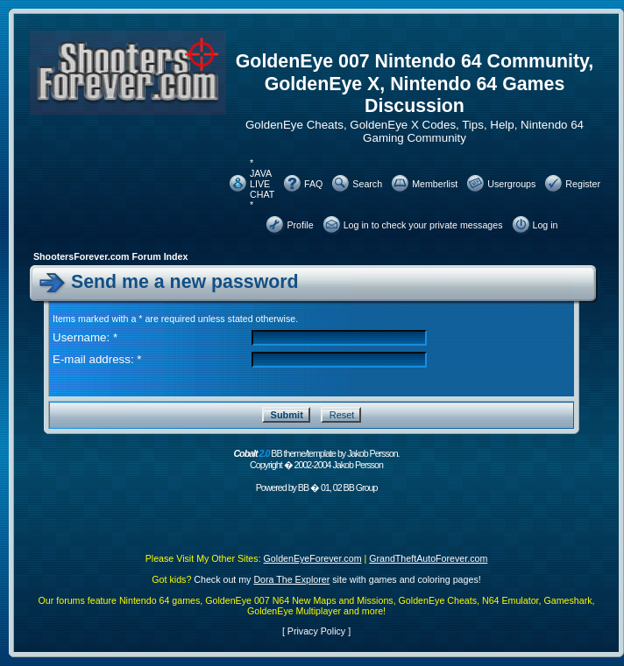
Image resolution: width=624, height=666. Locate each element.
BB (303, 487)
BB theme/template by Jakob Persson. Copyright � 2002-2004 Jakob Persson (316, 459)
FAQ (313, 184)
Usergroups (511, 184)
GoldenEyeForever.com (313, 558)
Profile (300, 225)
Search (367, 184)
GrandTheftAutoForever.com (428, 558)
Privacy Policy (316, 631)
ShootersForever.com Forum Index (110, 256)
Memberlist (434, 184)
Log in (545, 225)
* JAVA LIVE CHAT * (262, 184)
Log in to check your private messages (423, 225)
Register (582, 184)
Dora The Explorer (291, 579)
